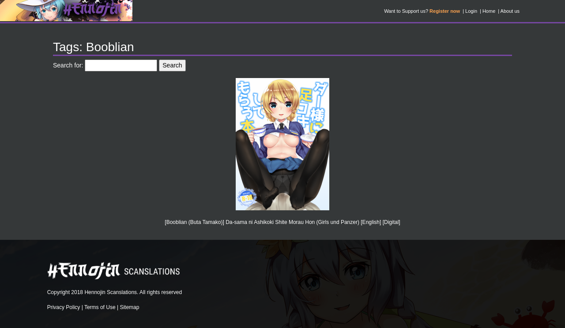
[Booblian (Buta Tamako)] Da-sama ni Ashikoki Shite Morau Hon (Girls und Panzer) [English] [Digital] (282, 222)
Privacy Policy (63, 307)
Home (488, 11)
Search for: (68, 65)
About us (510, 11)
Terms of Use (100, 307)
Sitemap (129, 307)
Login (471, 11)
